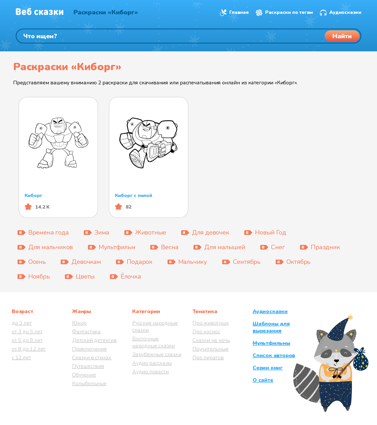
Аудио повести (150, 371)
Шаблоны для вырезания (271, 327)
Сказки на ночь (211, 340)
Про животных (210, 322)
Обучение (84, 374)
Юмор (79, 322)
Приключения (89, 348)
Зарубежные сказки (156, 354)
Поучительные (210, 348)
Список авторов (274, 355)
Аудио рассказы (152, 363)
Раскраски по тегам (289, 12)
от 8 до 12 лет (29, 348)
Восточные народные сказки (153, 342)
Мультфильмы (271, 343)
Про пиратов (208, 357)
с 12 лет (21, 357)
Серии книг (268, 367)
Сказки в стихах (91, 357)
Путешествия (88, 366)
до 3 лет (22, 322)
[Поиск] (188, 36)
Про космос (206, 331)
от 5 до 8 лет (27, 340)
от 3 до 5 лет (27, 331)
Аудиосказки (345, 12)
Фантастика (86, 331)
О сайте (263, 380)
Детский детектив (94, 340)
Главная (239, 12)
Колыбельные (89, 383)
